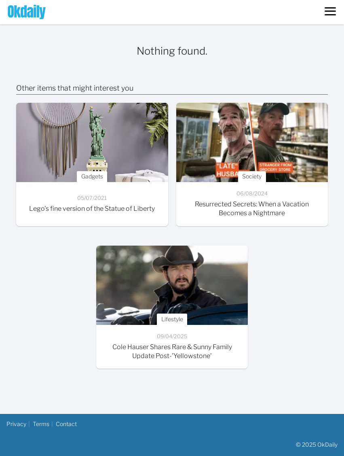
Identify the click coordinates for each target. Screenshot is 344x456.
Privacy (16, 423)
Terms (41, 423)
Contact (66, 423)
